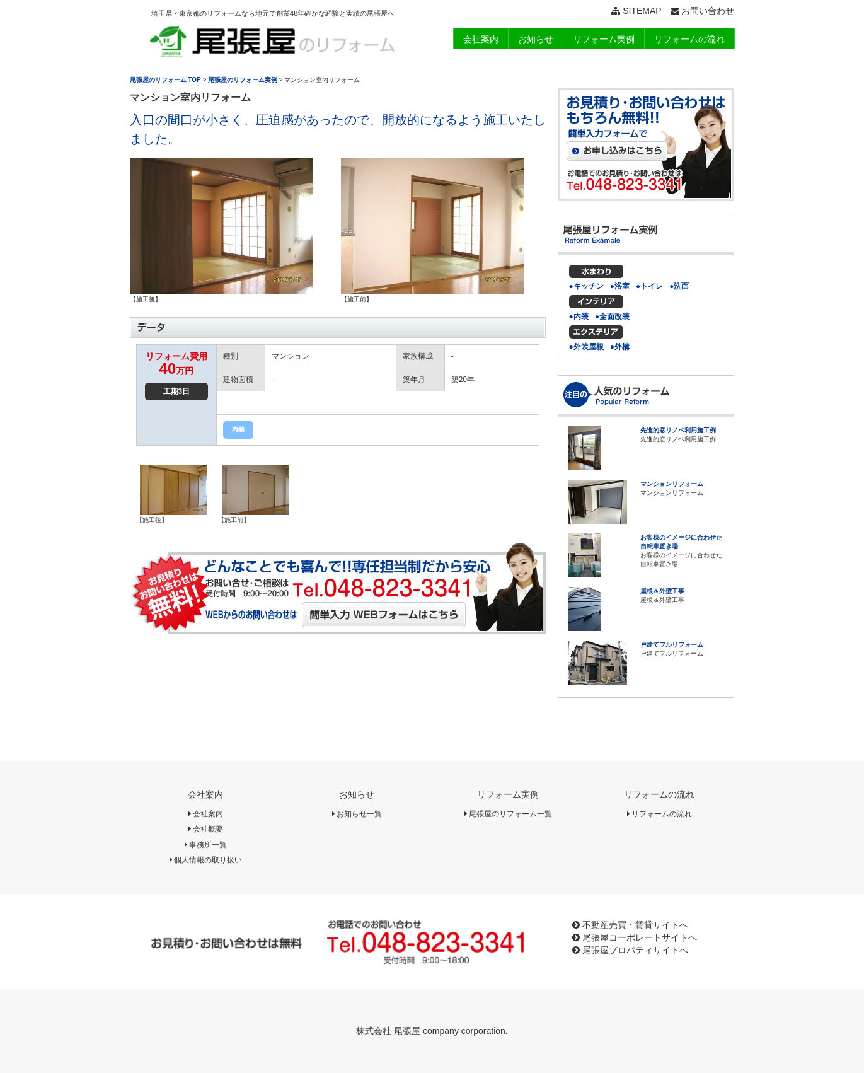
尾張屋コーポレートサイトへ (634, 937)
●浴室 (620, 286)
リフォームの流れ (659, 794)
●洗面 (679, 286)
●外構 (620, 346)
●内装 (579, 316)
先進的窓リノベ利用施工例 (678, 430)
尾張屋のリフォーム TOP (165, 79)
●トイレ (649, 286)
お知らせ (356, 794)
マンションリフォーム (671, 483)
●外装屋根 (586, 346)
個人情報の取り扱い (206, 860)
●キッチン (586, 286)
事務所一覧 (206, 844)
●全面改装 (612, 316)
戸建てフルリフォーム (671, 644)
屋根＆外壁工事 (662, 591)
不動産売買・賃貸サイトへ (630, 925)
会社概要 (205, 829)
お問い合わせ (703, 11)
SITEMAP (636, 11)
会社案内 (205, 794)
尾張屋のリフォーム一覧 (508, 813)
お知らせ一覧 (357, 813)
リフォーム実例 (508, 794)
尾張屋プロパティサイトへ (630, 950)
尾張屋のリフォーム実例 (242, 79)
